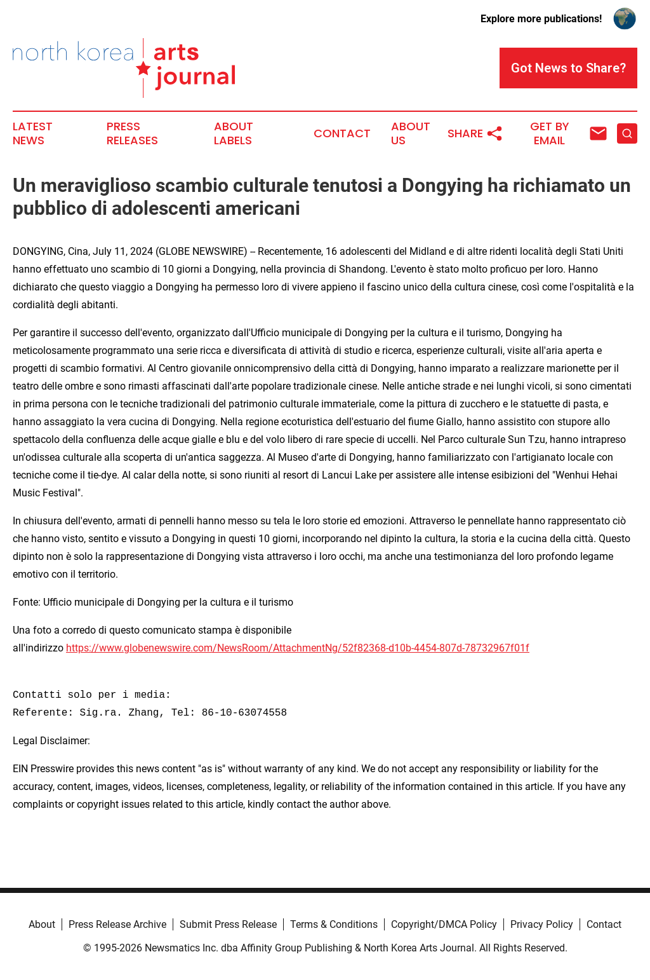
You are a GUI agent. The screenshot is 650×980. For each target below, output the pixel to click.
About (42, 924)
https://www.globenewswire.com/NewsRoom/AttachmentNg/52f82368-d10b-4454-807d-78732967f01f (297, 648)
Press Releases (132, 133)
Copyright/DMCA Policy (444, 924)
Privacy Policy (541, 924)
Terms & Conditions (334, 924)
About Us (410, 133)
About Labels (233, 133)
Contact (342, 133)
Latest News (33, 133)
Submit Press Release (228, 924)
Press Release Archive (117, 924)
